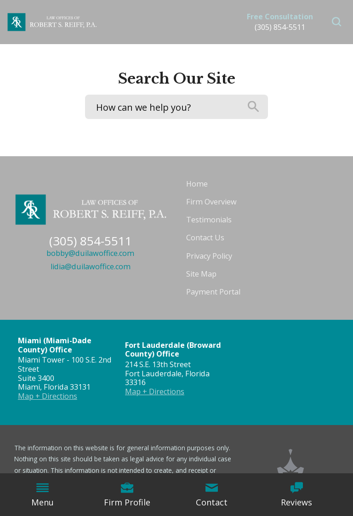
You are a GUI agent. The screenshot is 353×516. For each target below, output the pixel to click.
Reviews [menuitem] (296, 495)
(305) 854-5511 (280, 27)
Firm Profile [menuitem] (127, 495)
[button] (336, 22)
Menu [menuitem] (42, 495)
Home (197, 184)
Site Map (201, 274)
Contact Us (205, 237)
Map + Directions (47, 396)
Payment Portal (213, 292)
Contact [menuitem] (212, 495)
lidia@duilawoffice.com (91, 266)
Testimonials (209, 220)
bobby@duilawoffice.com (90, 253)
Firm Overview (211, 202)
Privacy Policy (209, 256)
